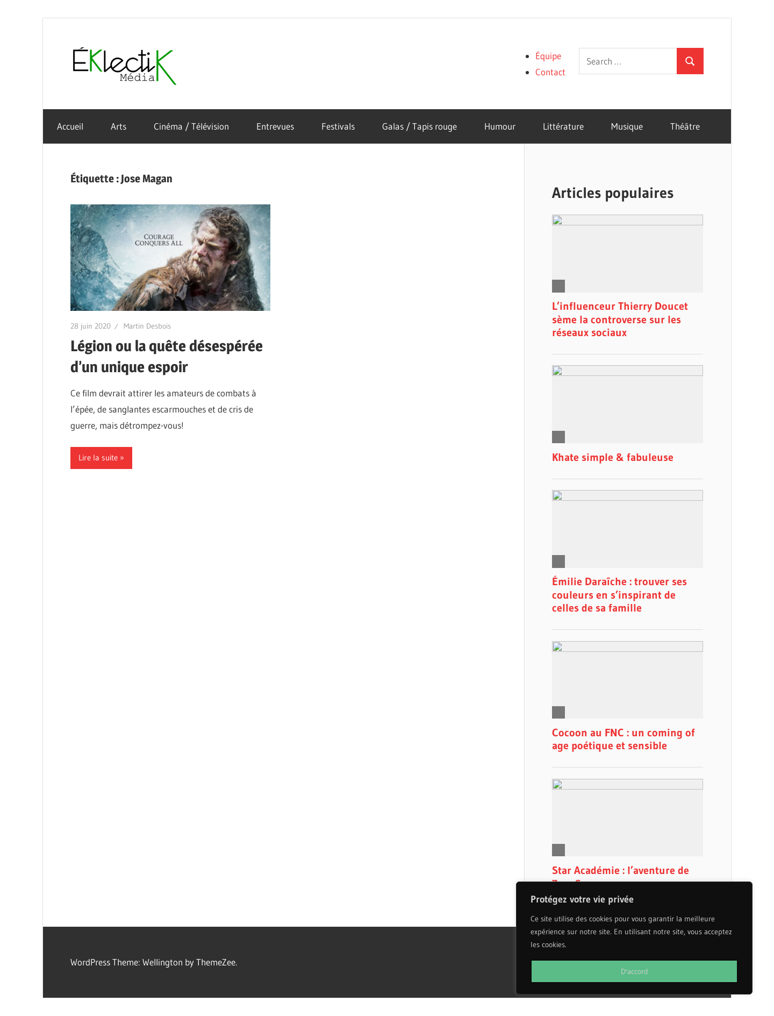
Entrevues (275, 126)
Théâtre (685, 126)
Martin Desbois (147, 326)
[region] (634, 938)
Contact (550, 71)
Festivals (338, 126)
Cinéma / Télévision (191, 126)
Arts (118, 126)
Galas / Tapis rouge (419, 126)
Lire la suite (98, 457)
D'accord (634, 971)
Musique (627, 126)
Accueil (70, 126)
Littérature (563, 126)
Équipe (548, 55)
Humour (499, 126)
